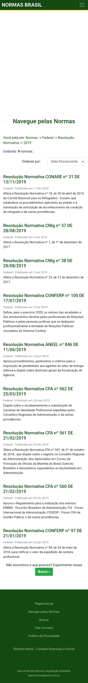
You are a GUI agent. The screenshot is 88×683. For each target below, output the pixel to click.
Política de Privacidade (44, 636)
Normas (32, 138)
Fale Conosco (44, 628)
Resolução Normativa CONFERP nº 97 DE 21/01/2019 (42, 533)
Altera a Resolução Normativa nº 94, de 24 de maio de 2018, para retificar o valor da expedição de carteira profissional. (40, 552)
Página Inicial (44, 604)
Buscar (44, 620)
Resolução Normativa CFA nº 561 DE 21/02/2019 (38, 435)
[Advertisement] (44, 67)
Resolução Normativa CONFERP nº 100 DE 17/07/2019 (43, 298)
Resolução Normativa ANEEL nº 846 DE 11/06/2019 (40, 347)
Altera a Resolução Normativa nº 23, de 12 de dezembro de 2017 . (43, 280)
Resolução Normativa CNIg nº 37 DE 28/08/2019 (37, 228)
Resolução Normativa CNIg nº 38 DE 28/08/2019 (37, 263)
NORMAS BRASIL (22, 5)
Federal (47, 138)
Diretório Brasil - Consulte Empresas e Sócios (44, 649)
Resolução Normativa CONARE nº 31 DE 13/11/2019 (41, 179)
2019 (27, 143)
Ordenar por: (31, 161)
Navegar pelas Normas (44, 612)
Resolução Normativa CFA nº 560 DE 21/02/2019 (38, 489)
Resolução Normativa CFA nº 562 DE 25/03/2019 (38, 391)
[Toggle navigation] (82, 5)
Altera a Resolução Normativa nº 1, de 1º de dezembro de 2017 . (42, 245)
